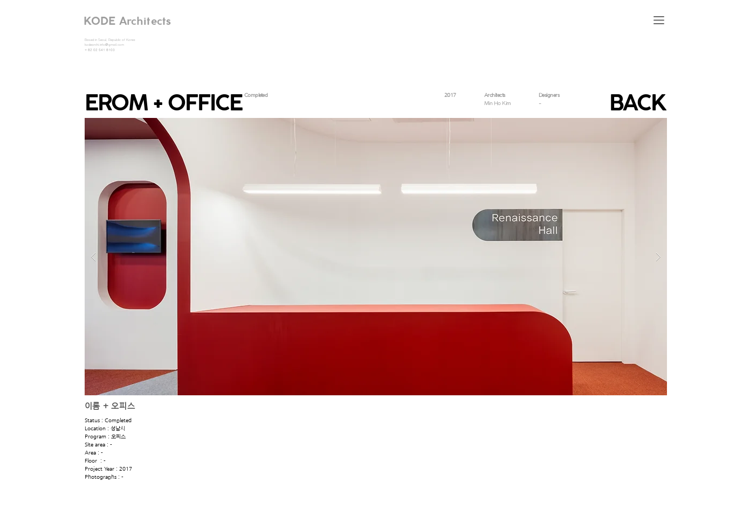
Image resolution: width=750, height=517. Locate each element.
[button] (658, 20)
